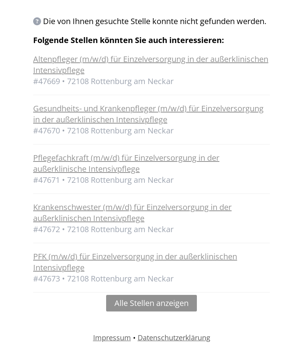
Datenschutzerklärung (174, 337)
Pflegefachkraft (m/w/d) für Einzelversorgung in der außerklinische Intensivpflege (126, 163)
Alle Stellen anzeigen (151, 303)
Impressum (112, 337)
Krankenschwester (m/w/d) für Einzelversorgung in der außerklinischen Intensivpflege (132, 212)
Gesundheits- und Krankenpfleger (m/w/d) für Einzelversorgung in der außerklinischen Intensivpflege (148, 114)
